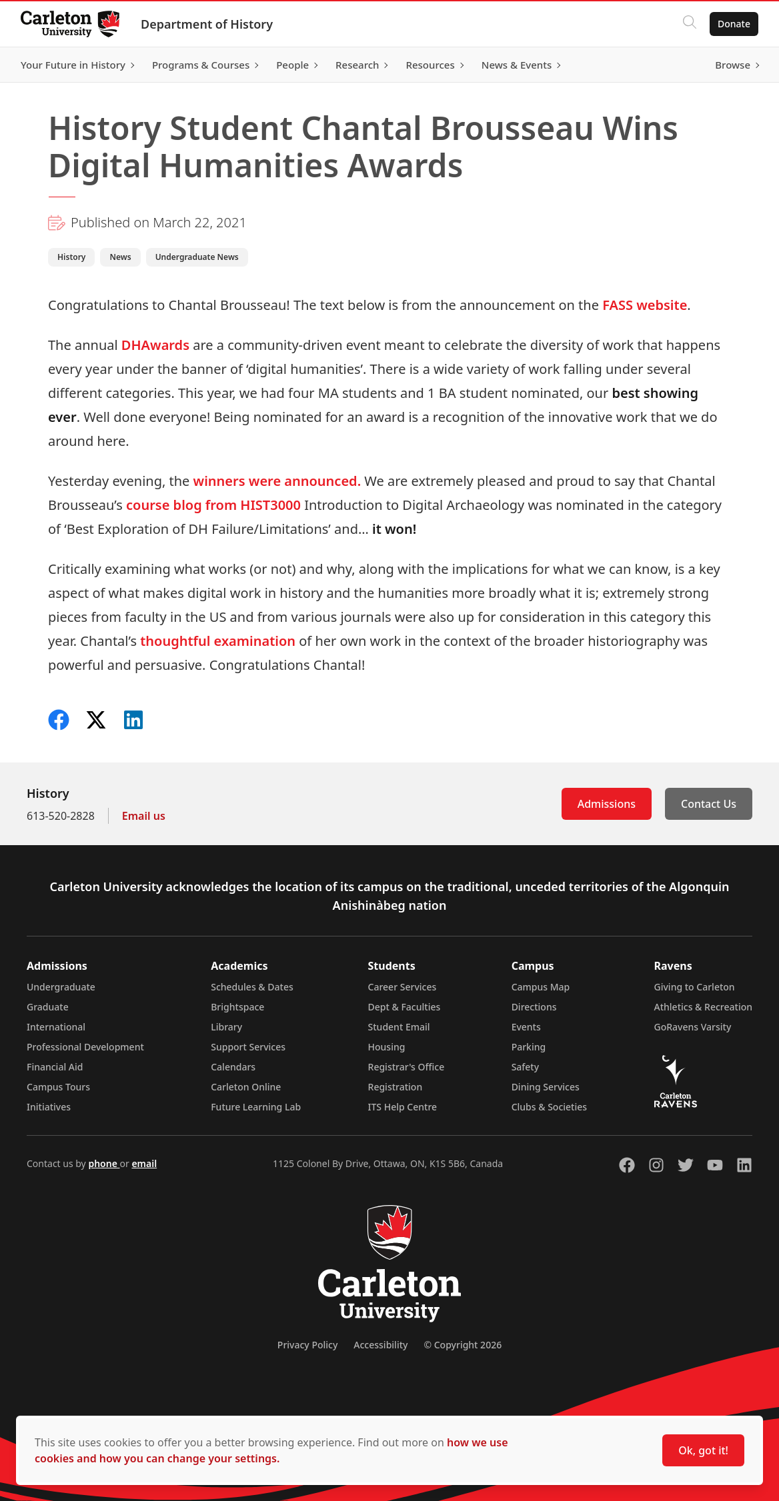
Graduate (48, 1006)
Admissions (607, 803)
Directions (534, 1006)
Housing (387, 1046)
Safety (526, 1066)
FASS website (644, 305)
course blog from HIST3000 (213, 505)
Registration (395, 1086)
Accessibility (380, 1344)
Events (526, 1026)
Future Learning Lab (256, 1106)
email (144, 1163)
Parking (529, 1046)
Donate (733, 23)
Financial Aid (55, 1066)
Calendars (233, 1066)
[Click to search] (689, 24)
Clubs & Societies (549, 1106)
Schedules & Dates (252, 986)
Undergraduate (61, 986)
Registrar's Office (406, 1066)
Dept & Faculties (404, 1006)
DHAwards (155, 345)
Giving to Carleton (694, 986)
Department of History (207, 24)
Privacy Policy (307, 1344)
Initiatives (49, 1106)
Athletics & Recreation (703, 1006)
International (56, 1026)
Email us (143, 815)
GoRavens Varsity (693, 1026)
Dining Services (546, 1086)
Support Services (248, 1046)
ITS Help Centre (403, 1106)
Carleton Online (246, 1086)
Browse (732, 64)
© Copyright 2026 (463, 1344)
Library (226, 1026)
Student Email (399, 1026)
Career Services (402, 986)
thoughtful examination (217, 641)
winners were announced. (277, 481)
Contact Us (708, 803)
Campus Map (541, 986)
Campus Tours (58, 1086)
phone (103, 1163)
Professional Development (85, 1046)
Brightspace (237, 1006)
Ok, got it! (703, 1450)
